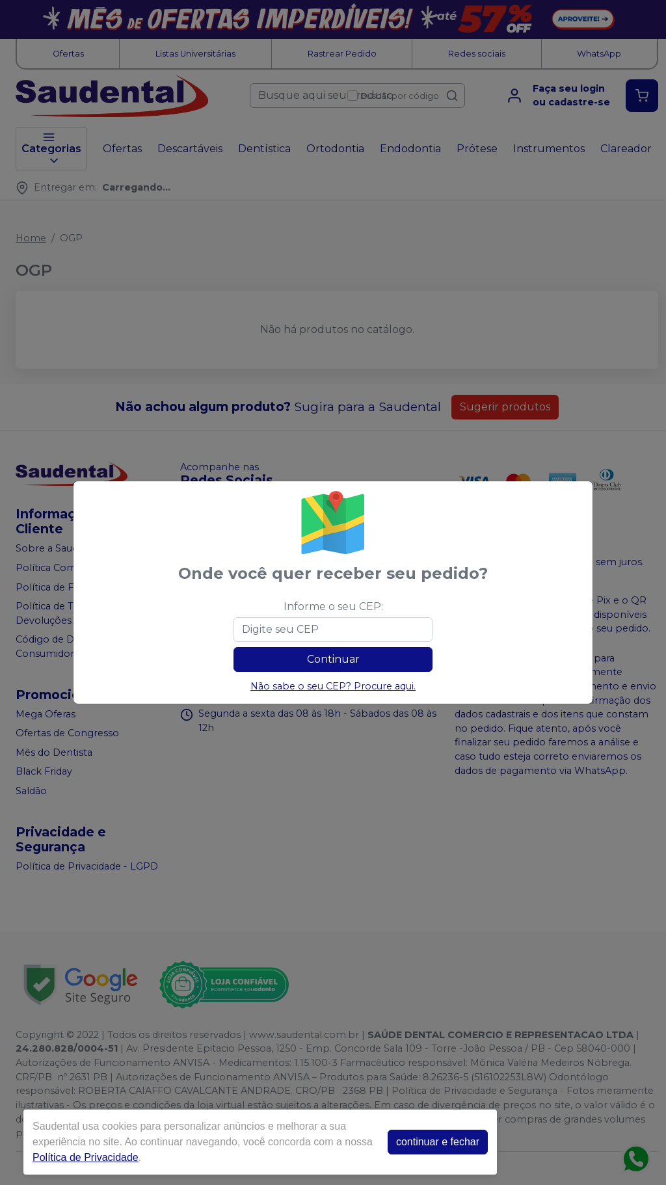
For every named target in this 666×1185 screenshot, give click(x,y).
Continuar (333, 659)
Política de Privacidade (79, 1157)
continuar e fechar (431, 1141)
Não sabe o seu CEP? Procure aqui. (333, 686)
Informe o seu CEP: (333, 606)
